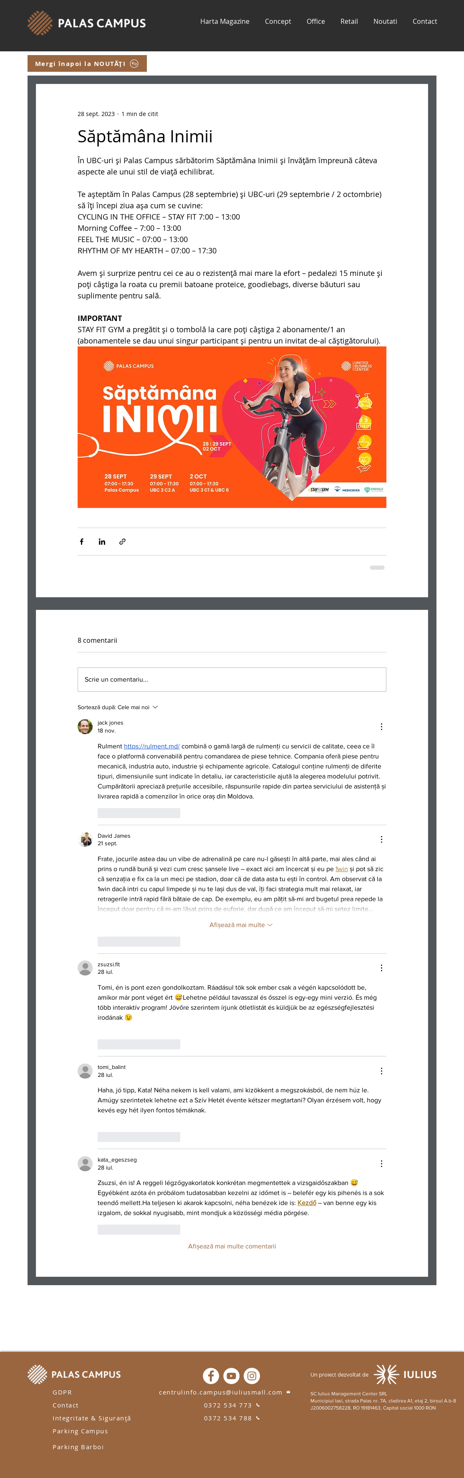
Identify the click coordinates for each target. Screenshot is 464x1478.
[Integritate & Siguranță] (96, 1417)
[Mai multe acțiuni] (381, 727)
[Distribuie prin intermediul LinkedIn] (102, 542)
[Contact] (70, 1404)
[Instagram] (252, 1376)
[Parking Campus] (84, 1430)
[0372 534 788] (232, 1417)
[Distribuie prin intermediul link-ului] (122, 542)
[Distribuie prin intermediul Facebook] (82, 542)
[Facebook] (211, 1376)
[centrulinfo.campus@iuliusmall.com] (224, 1391)
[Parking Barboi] (84, 1446)
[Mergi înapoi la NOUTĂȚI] (87, 63)
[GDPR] (70, 1391)
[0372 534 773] (232, 1404)
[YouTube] (231, 1376)
